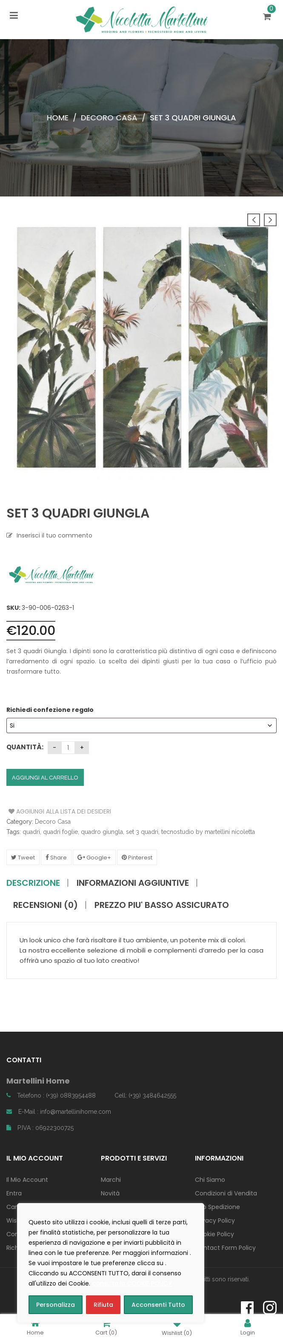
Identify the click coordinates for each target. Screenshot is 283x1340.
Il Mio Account (27, 1179)
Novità (110, 1193)
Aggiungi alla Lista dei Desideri (40, 811)
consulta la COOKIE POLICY (132, 1283)
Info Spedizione (217, 1207)
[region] (110, 1263)
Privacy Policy (215, 1220)
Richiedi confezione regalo (50, 710)
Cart (106, 1327)
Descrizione (33, 883)
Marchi (111, 1179)
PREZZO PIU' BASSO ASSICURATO (161, 905)
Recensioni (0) (45, 905)
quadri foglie (60, 831)
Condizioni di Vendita (226, 1193)
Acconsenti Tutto (158, 1304)
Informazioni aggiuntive (133, 883)
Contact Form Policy (225, 1247)
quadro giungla (102, 831)
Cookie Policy (214, 1234)
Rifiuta (103, 1304)
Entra (14, 1193)
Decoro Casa (109, 117)
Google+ (94, 858)
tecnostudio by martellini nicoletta (208, 831)
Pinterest (137, 858)
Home (58, 117)
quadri (31, 831)
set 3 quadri (142, 831)
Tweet (23, 858)
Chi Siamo (210, 1179)
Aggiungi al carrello (45, 777)
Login (247, 1327)
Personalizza (55, 1304)
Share (56, 858)
